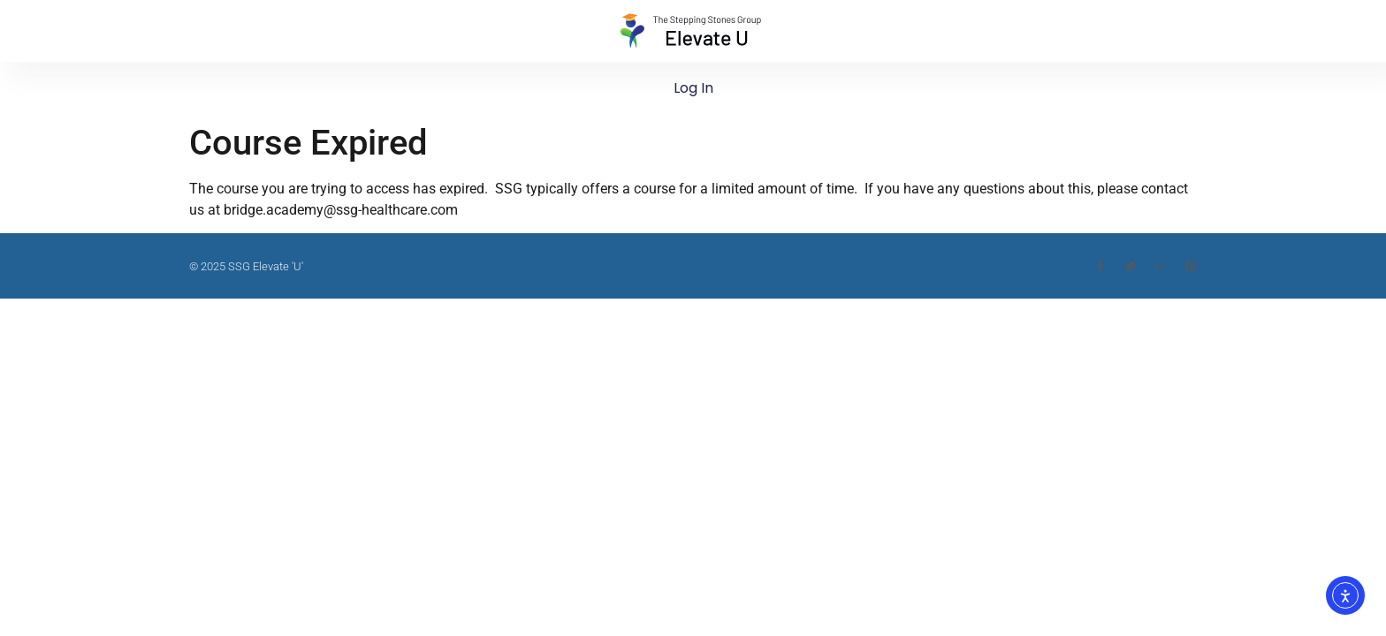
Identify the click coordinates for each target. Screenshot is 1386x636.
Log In (693, 88)
